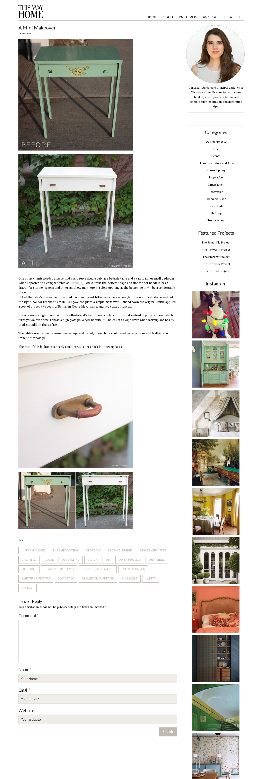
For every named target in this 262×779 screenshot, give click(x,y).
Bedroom (93, 550)
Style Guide (216, 206)
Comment (28, 615)
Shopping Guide (216, 199)
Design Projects (216, 141)
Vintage (27, 588)
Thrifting (216, 213)
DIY (108, 559)
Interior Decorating (97, 569)
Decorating (70, 559)
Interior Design (133, 569)
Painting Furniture (36, 578)
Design (93, 559)
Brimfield (76, 283)
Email (24, 690)
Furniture (29, 569)
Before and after (153, 550)
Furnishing (157, 559)
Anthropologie (33, 550)
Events (215, 156)
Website (26, 710)
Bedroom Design (120, 550)
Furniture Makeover (59, 569)
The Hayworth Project (216, 249)
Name (24, 669)
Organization (216, 184)
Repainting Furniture (98, 578)
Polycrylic (66, 578)
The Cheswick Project (216, 264)
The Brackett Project (216, 256)
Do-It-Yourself (130, 559)
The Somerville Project (215, 242)
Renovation (216, 191)
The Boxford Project (216, 271)
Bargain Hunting (65, 550)
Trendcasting (216, 220)
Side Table (129, 578)
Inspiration (216, 177)
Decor (49, 559)
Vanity (151, 578)
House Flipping (216, 170)
